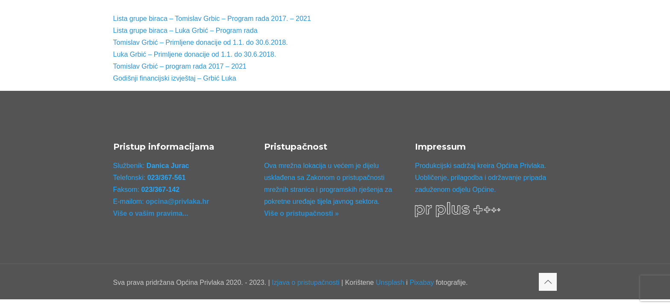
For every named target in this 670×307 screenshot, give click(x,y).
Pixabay (422, 282)
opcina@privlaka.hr (177, 201)
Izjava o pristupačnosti (305, 282)
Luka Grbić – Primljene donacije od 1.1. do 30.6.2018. (194, 54)
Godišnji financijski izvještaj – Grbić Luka (174, 78)
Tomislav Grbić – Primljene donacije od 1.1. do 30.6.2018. (200, 42)
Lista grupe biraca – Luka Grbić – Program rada (185, 30)
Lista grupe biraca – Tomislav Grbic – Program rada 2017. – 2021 (212, 18)
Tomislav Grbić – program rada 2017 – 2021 (180, 66)
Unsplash (390, 282)
